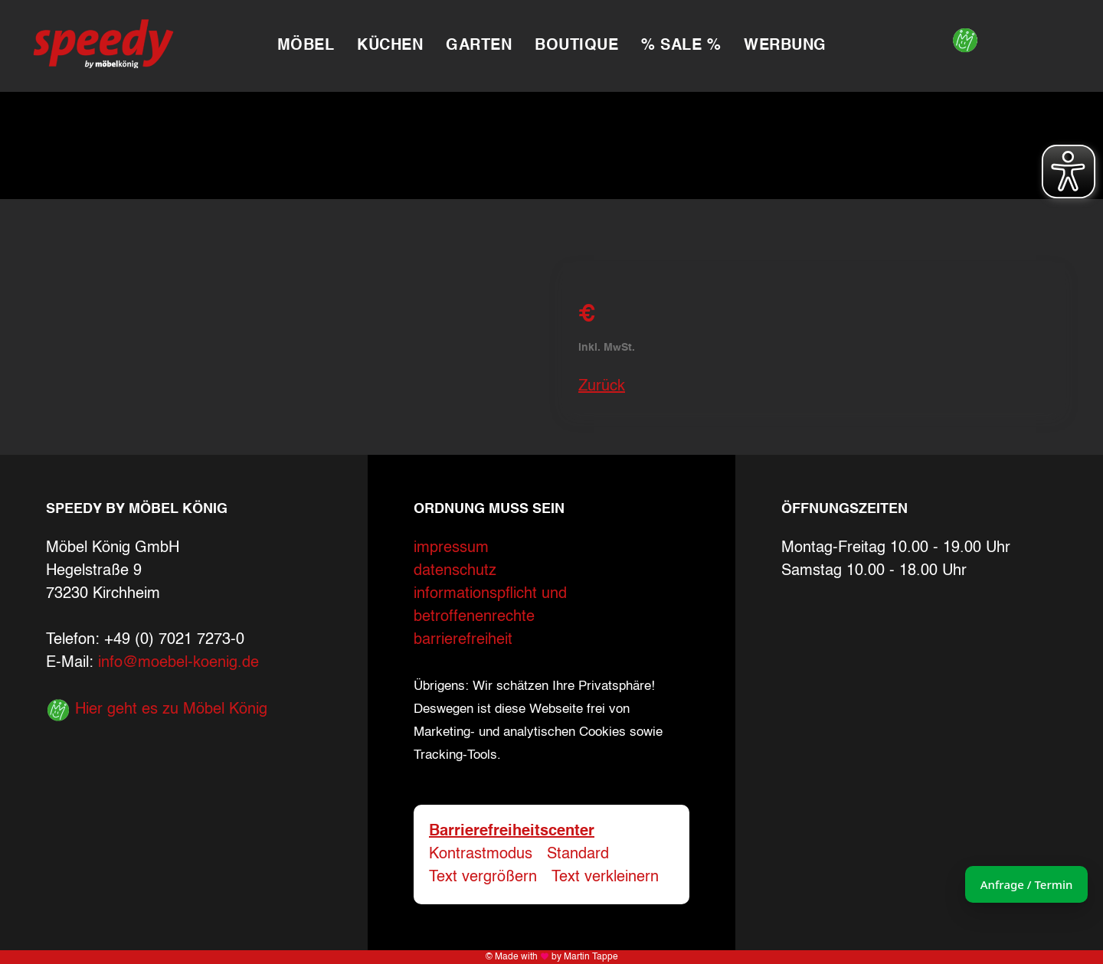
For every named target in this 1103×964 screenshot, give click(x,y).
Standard (578, 854)
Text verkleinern (605, 877)
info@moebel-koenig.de (178, 663)
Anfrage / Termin (1003, 884)
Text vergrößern (483, 877)
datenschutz (455, 571)
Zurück (601, 386)
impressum (451, 548)
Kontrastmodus (480, 854)
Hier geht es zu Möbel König (156, 710)
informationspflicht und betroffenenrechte (490, 606)
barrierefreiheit (463, 640)
